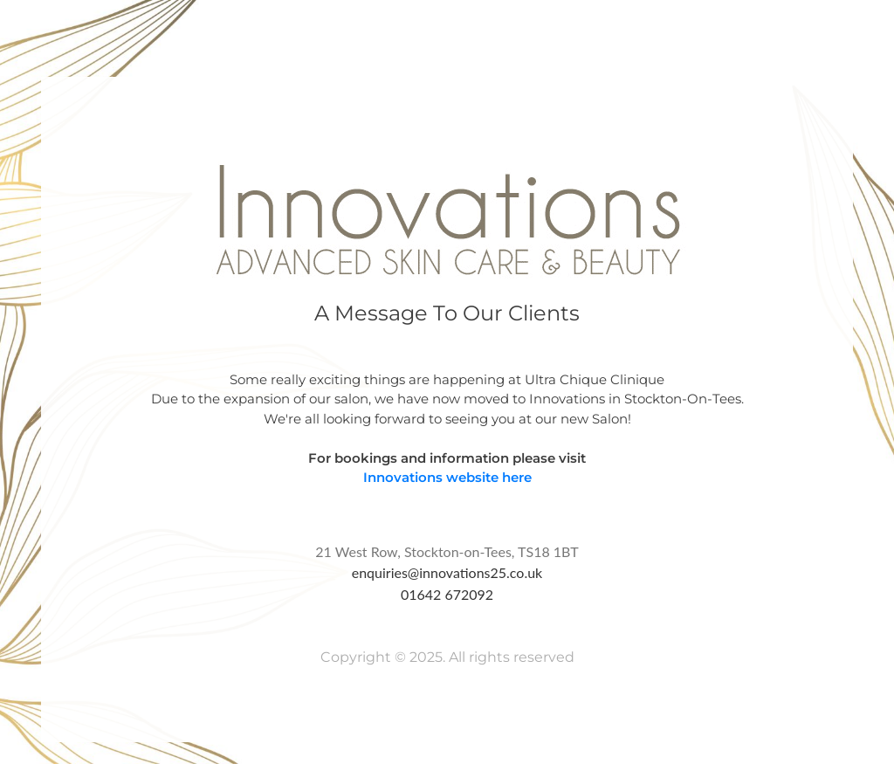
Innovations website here (447, 477)
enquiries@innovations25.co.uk (447, 572)
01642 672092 (447, 594)
